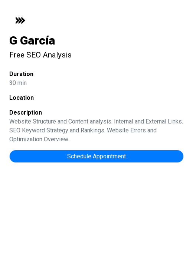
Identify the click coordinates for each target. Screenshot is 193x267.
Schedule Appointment (96, 156)
